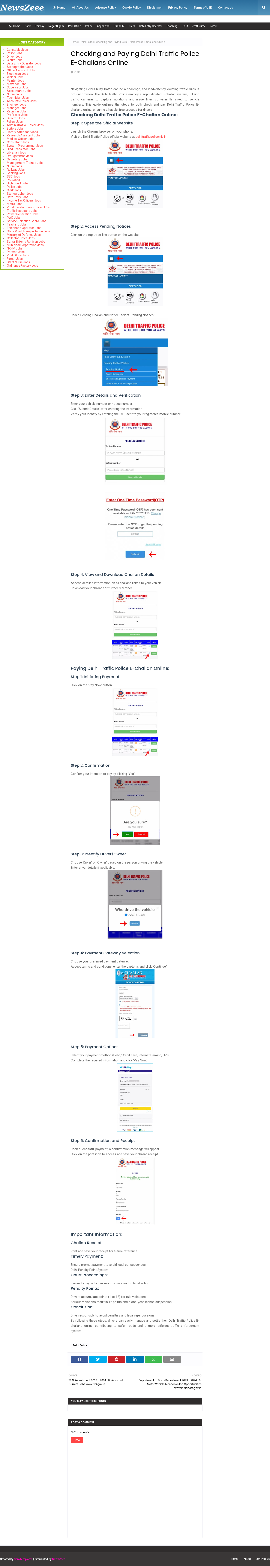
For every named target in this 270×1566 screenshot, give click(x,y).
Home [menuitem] (58, 7)
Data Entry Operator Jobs (24, 63)
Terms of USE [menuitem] (203, 7)
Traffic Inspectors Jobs (22, 210)
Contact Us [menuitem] (225, 7)
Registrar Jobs (17, 111)
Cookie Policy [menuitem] (131, 7)
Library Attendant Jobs (22, 132)
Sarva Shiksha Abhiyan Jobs (26, 241)
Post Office (74, 26)
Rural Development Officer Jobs (28, 207)
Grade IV (119, 26)
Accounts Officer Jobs (22, 101)
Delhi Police (87, 41)
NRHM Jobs (14, 248)
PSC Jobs (13, 180)
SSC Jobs (13, 176)
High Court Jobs (17, 183)
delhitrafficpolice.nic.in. (151, 137)
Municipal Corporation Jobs (25, 245)
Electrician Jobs (17, 73)
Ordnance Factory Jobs (22, 265)
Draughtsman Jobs (20, 156)
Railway (39, 26)
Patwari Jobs (16, 252)
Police (89, 26)
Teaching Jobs (17, 224)
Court (185, 26)
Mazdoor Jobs (16, 84)
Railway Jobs (16, 169)
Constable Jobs (17, 49)
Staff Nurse (199, 26)
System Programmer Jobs (25, 145)
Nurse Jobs (14, 94)
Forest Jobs (15, 258)
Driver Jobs (14, 56)
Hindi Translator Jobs (21, 149)
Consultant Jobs (18, 142)
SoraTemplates (23, 1559)
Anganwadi (103, 26)
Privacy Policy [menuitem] (177, 7)
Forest (214, 26)
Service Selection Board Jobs (26, 221)
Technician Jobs (18, 97)
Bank (28, 26)
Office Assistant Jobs (21, 70)
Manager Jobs (16, 108)
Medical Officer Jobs (20, 138)
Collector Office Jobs (21, 238)
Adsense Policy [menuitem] (105, 7)
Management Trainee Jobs (25, 162)
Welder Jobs (15, 77)
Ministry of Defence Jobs (24, 234)
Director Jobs (16, 118)
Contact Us (263, 1559)
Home (14, 26)
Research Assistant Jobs (23, 135)
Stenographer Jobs (20, 67)
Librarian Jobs (16, 152)
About (247, 1559)
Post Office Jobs (18, 255)
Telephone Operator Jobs (24, 228)
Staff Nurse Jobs (18, 262)
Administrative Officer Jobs (25, 125)
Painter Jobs (15, 80)
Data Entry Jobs (17, 197)
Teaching (171, 26)
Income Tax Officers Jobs (24, 200)
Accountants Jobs (19, 91)
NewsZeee (58, 1559)
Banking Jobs (16, 173)
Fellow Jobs (15, 121)
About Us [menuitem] (80, 7)
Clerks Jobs (14, 60)
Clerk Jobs (14, 190)
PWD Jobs (14, 217)
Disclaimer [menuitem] (154, 7)
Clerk (132, 26)
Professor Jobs (17, 115)
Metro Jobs (14, 204)
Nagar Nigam (56, 26)
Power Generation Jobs (23, 214)
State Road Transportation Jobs (28, 231)
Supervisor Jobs (18, 87)
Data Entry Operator (150, 26)
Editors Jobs (15, 128)
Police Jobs (14, 53)
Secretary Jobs (17, 159)
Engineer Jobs (16, 104)
